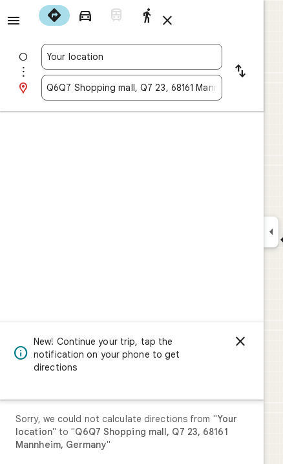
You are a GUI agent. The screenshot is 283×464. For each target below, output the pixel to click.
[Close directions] (167, 20)
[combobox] (132, 57)
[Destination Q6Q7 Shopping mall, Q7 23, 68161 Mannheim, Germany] (132, 87)
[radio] (54, 15)
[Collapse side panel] (271, 232)
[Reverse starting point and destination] (240, 72)
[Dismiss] (240, 341)
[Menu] (13, 20)
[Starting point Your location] (132, 56)
